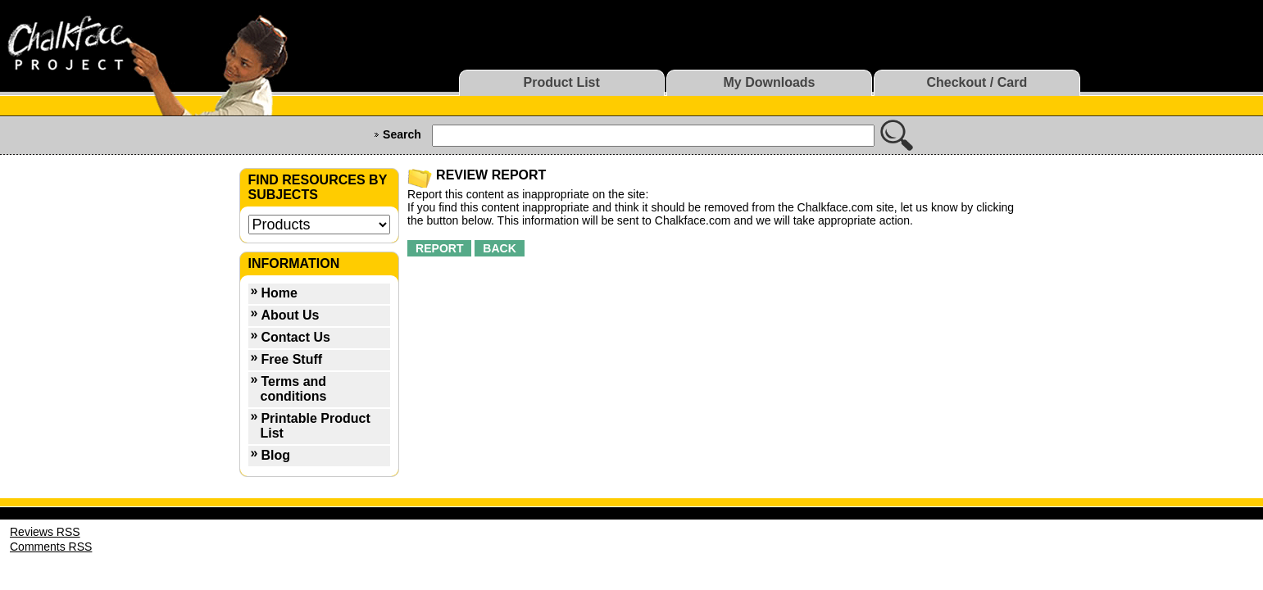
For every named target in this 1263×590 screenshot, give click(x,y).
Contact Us (295, 337)
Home (279, 293)
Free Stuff (291, 359)
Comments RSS (51, 546)
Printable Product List (315, 425)
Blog (275, 455)
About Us (290, 315)
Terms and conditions (294, 388)
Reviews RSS (45, 531)
